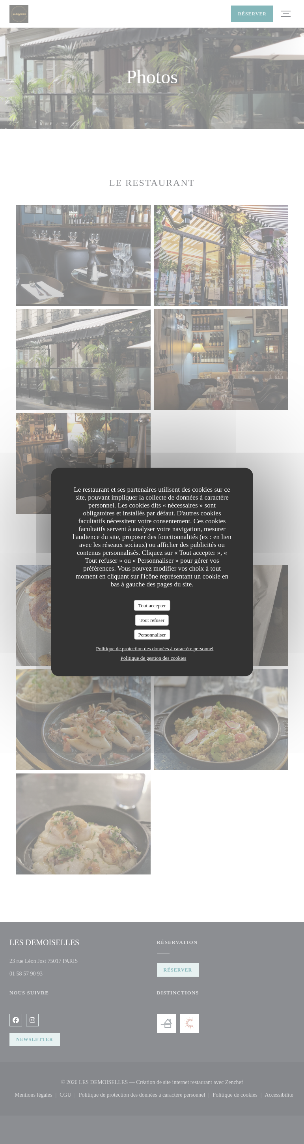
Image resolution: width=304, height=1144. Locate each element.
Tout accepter (152, 605)
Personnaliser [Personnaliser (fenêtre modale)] (152, 634)
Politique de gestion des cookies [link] (154, 658)
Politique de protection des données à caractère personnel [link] (155, 649)
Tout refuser (152, 620)
